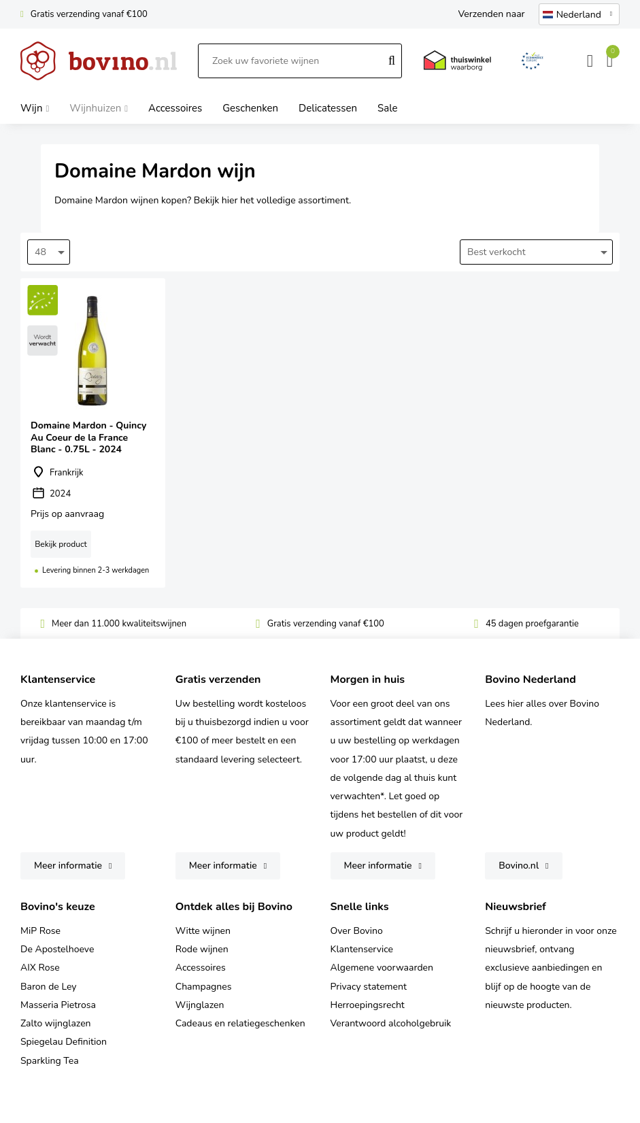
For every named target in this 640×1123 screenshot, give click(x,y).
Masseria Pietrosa (58, 1005)
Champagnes (203, 986)
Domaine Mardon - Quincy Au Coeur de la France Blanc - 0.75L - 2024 (92, 432)
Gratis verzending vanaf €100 (89, 14)
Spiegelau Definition (63, 1041)
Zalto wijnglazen (55, 1023)
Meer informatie (68, 865)
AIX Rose (40, 967)
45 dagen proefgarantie (532, 624)
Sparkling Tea (49, 1060)
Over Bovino (357, 930)
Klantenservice (362, 949)
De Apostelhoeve (57, 949)
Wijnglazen (199, 1005)
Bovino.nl (519, 865)
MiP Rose (40, 930)
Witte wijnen (203, 930)
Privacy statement (369, 986)
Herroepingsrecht (368, 1005)
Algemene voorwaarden (382, 967)
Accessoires (200, 967)
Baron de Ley (48, 986)
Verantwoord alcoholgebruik (391, 1023)
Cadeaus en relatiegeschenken (240, 1023)
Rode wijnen (202, 949)
